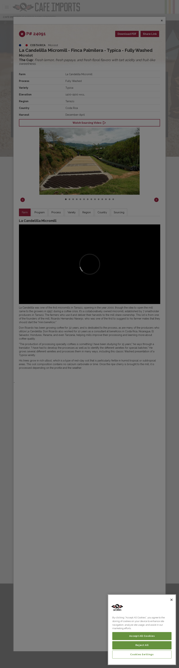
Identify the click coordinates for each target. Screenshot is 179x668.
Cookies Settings (142, 654)
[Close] (172, 600)
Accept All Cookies (142, 636)
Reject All (142, 645)
